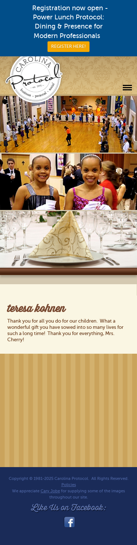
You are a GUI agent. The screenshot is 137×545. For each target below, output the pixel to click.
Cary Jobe (50, 491)
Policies (68, 484)
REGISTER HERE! (68, 46)
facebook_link (69, 522)
